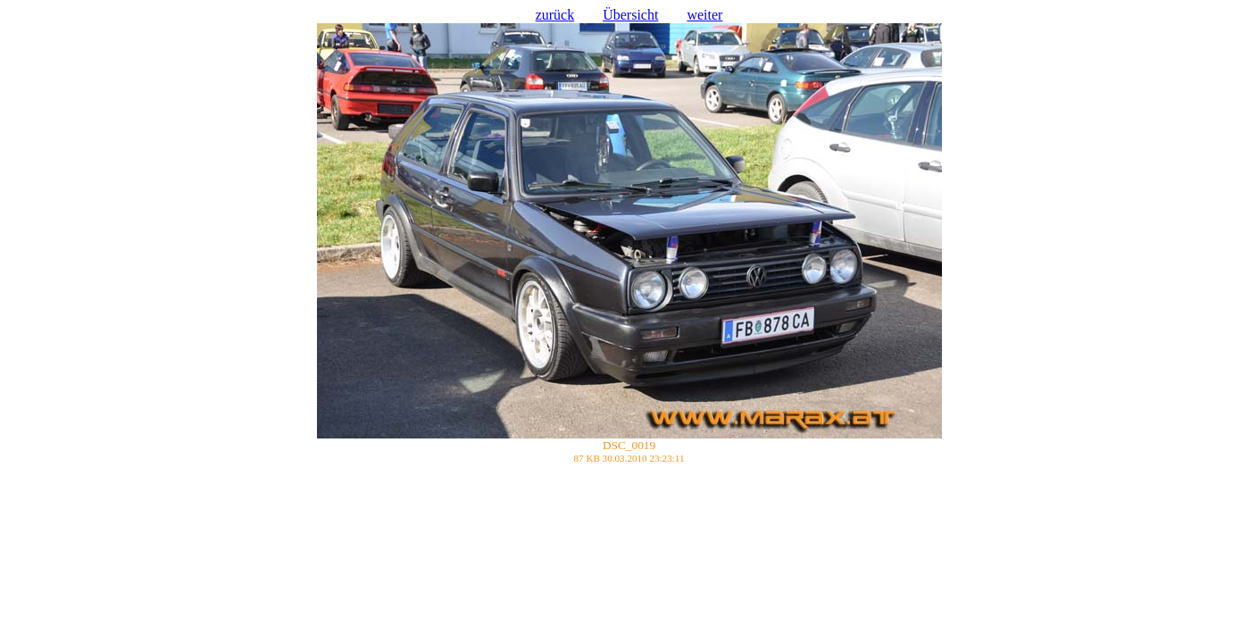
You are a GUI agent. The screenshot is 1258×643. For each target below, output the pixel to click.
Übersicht (630, 14)
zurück (555, 14)
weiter (704, 14)
